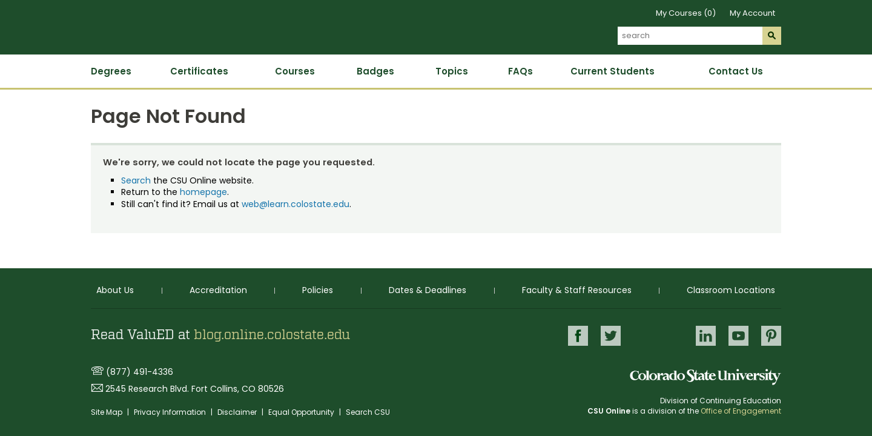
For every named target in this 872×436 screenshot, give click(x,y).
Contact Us (735, 71)
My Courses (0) (686, 13)
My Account (752, 13)
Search (136, 180)
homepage (203, 192)
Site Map (107, 412)
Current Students (612, 71)
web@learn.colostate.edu (295, 204)
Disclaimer (238, 412)
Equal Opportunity (302, 412)
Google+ (658, 336)
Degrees (111, 71)
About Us (115, 290)
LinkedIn (706, 336)
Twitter (611, 336)
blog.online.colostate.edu (272, 335)
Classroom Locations (731, 290)
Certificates (199, 71)
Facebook (578, 336)
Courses (295, 71)
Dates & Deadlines (427, 290)
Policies (317, 290)
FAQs (520, 71)
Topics (451, 71)
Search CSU (368, 412)
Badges (375, 71)
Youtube (738, 336)
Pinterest (771, 336)
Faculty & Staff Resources (577, 290)
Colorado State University (705, 377)
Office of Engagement (741, 411)
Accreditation (218, 290)
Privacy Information (171, 412)
